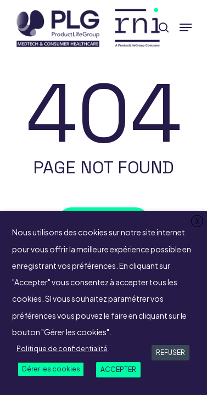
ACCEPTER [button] (118, 369)
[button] (186, 27)
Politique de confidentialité (62, 349)
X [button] (197, 221)
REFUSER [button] (170, 352)
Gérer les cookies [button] (50, 369)
